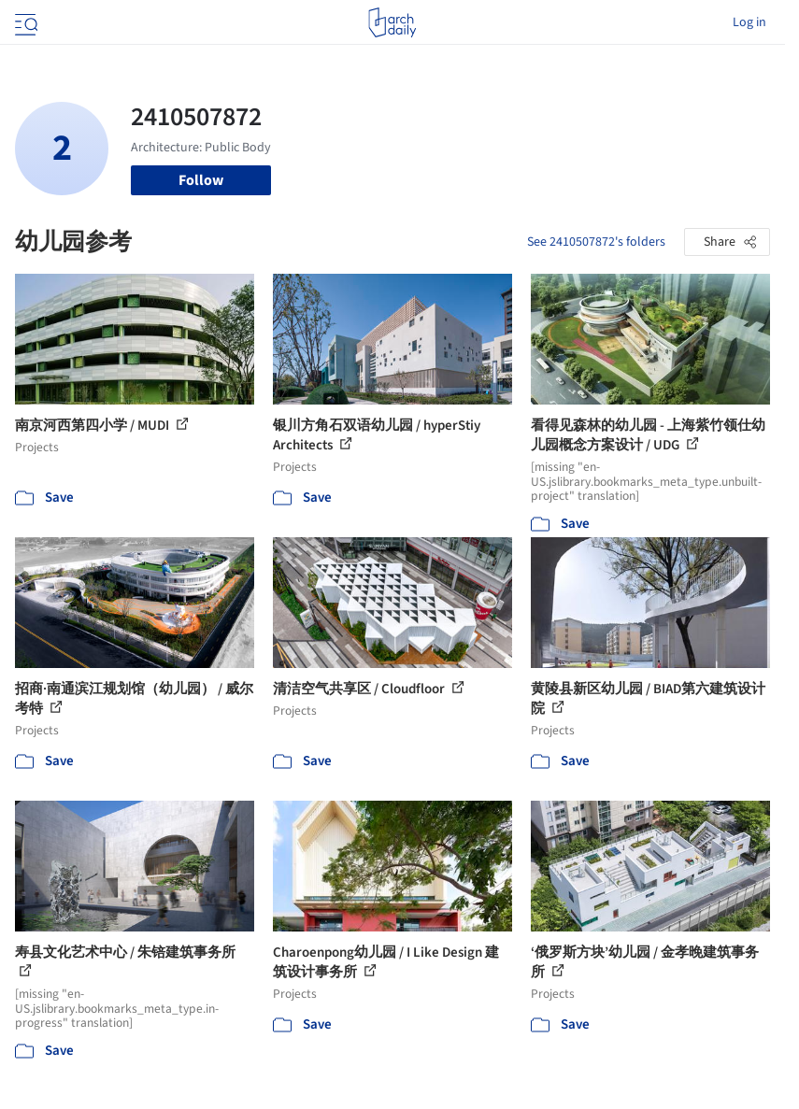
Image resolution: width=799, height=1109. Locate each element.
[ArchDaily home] (392, 22)
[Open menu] (24, 22)
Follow (200, 180)
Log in (749, 22)
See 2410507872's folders (596, 242)
